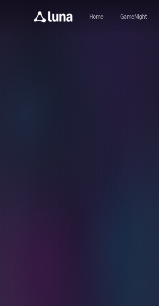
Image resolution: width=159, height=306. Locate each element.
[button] (53, 17)
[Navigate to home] (96, 17)
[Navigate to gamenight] (134, 17)
